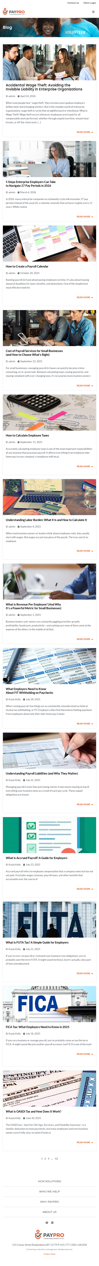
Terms (53, 1254)
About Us (49, 1212)
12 (56, 1158)
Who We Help (49, 1191)
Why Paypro (49, 1201)
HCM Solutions (49, 1181)
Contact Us (73, 3)
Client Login (89, 3)
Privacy (47, 1254)
